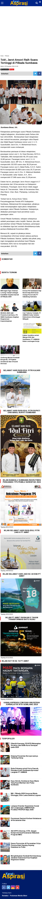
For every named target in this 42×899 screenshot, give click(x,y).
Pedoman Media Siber (18, 896)
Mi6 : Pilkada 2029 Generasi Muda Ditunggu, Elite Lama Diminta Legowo (26, 794)
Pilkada (7, 55)
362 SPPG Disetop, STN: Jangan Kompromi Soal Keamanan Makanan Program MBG (25, 833)
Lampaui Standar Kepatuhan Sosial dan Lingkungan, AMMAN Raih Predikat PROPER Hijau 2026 (25, 808)
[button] (40, 1)
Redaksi (5, 896)
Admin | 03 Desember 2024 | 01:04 (9, 66)
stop (12, 69)
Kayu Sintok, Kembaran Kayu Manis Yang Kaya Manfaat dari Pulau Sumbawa (25, 783)
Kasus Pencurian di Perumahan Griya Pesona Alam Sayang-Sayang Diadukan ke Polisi (26, 845)
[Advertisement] (21, 22)
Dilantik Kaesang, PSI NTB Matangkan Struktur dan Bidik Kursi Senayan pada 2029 (26, 745)
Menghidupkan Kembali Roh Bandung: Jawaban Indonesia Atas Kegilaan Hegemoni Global (26, 858)
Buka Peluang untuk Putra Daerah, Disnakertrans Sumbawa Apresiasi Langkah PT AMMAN (25, 770)
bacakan (4, 69)
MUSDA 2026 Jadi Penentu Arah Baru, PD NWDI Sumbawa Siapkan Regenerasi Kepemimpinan (10, 317)
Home (2, 55)
